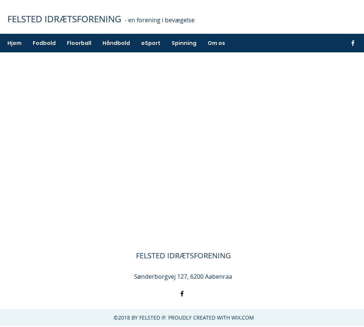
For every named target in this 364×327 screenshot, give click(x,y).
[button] (44, 43)
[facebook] (353, 43)
